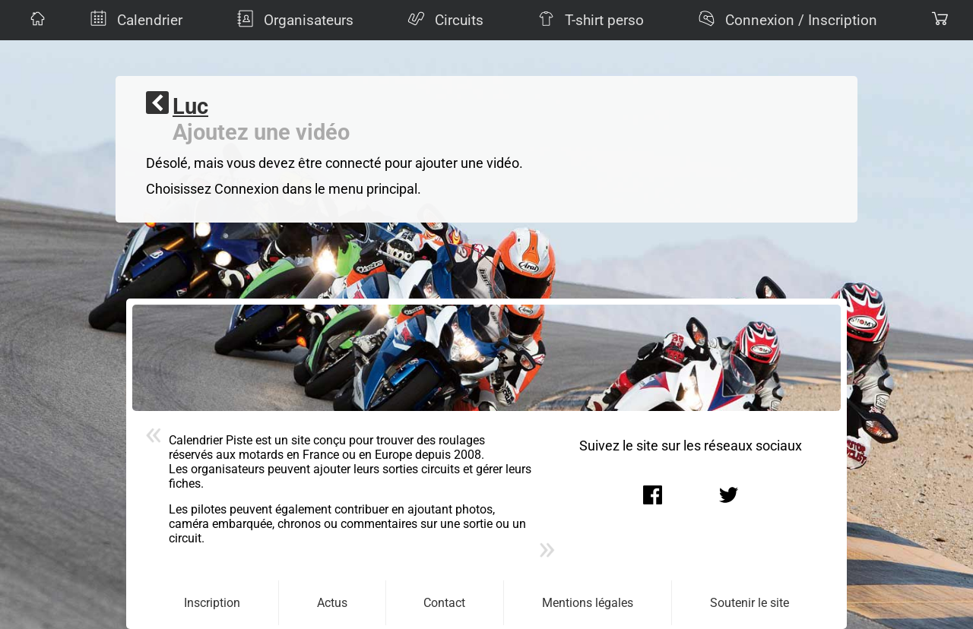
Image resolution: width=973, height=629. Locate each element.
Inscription (212, 603)
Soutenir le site (749, 603)
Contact (444, 603)
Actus (332, 603)
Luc (190, 106)
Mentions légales (587, 603)
